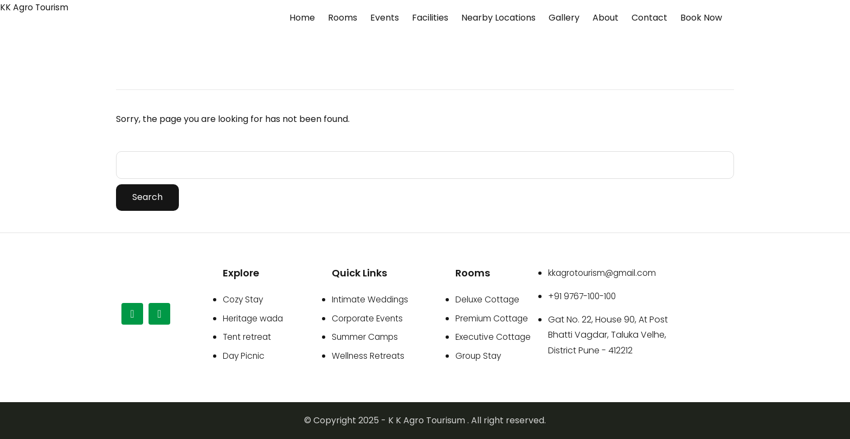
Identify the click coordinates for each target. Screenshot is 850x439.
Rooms (342, 17)
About (606, 17)
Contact (649, 17)
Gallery (564, 17)
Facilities (430, 17)
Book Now (701, 17)
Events (384, 17)
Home (302, 17)
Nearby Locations (498, 17)
